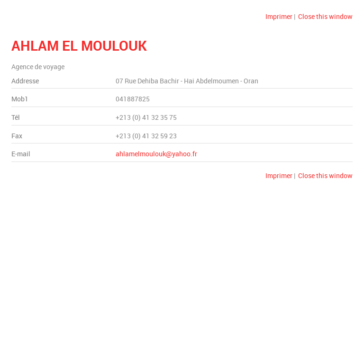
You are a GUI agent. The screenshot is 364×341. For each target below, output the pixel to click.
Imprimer (278, 16)
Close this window (325, 16)
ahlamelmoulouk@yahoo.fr (156, 153)
